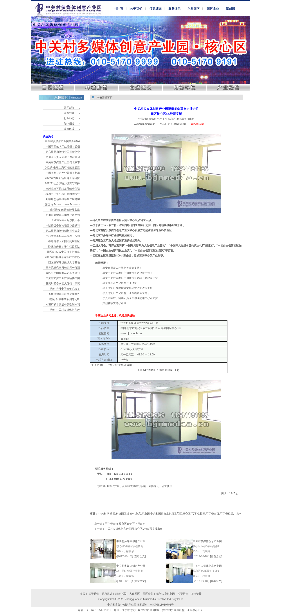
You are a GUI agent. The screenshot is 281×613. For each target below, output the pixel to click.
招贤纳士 (183, 593)
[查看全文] (140, 556)
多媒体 (131, 513)
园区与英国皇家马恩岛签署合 (63, 272)
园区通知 (69, 113)
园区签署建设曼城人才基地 (64, 262)
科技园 (111, 513)
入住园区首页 (104, 97)
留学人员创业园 (165, 593)
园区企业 (148, 593)
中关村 (102, 513)
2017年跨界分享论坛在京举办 (62, 257)
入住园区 (134, 593)
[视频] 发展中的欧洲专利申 (64, 299)
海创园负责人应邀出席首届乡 (63, 157)
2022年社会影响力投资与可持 (62, 183)
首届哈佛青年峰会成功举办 (64, 294)
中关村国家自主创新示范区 (166, 513)
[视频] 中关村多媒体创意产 (64, 309)
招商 (202, 513)
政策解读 (69, 128)
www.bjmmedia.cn (144, 123)
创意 (138, 513)
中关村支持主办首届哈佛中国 (63, 278)
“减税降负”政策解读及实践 (64, 209)
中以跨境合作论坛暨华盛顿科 (63, 225)
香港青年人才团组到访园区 (64, 241)
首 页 (82, 593)
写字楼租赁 (226, 513)
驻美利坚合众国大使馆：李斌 (63, 283)
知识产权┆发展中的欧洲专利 (63, 304)
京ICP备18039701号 (162, 604)
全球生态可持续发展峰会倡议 (63, 188)
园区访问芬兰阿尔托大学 (65, 220)
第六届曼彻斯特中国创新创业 (63, 151)
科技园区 (121, 513)
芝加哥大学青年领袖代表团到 (63, 215)
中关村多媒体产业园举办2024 (62, 141)
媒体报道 (69, 123)
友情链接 (196, 593)
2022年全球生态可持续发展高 (62, 167)
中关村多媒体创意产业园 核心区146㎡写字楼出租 (134, 528)
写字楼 (195, 513)
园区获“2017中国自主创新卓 (63, 251)
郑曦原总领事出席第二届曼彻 (63, 199)
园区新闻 (69, 107)
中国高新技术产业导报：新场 (63, 172)
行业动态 (69, 118)
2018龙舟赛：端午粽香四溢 (64, 246)
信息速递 (107, 593)
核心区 (187, 513)
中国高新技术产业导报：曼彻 (63, 146)
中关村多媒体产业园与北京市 (63, 162)
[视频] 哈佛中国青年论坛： (64, 288)
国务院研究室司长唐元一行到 (63, 267)
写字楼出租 (212, 513)
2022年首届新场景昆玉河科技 (62, 178)
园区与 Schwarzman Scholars (62, 204)
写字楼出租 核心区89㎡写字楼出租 (125, 523)
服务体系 (120, 593)
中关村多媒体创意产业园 (130, 541)
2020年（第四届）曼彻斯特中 (62, 193)
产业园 (146, 513)
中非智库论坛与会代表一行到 (63, 236)
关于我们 (93, 593)
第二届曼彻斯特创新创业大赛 (63, 230)
